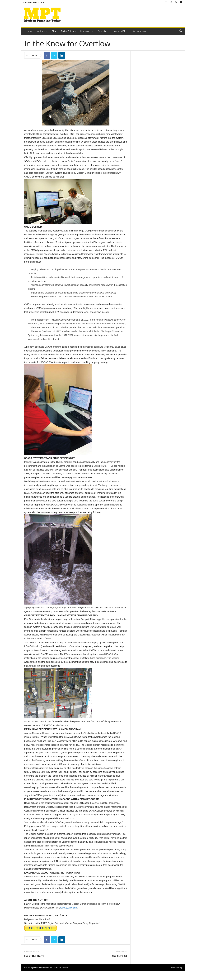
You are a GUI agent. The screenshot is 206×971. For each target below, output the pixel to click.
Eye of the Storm (34, 955)
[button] (180, 31)
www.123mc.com (68, 907)
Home (30, 31)
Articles (42, 31)
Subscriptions (140, 31)
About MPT (121, 31)
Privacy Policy (176, 967)
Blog (54, 31)
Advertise (104, 31)
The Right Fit (119, 955)
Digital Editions (68, 31)
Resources (86, 31)
